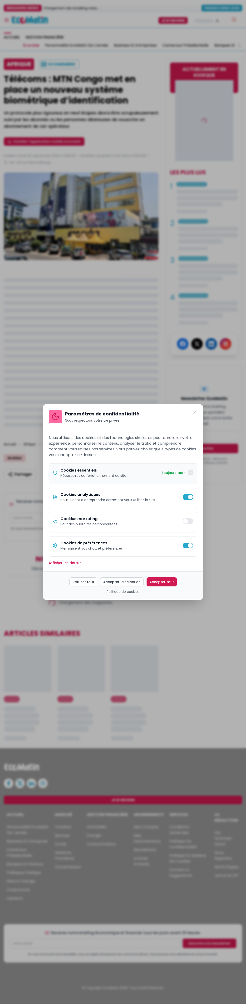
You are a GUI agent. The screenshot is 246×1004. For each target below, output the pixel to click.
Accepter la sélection (122, 582)
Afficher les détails (65, 562)
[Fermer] (195, 412)
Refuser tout (83, 582)
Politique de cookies (123, 591)
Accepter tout (161, 582)
